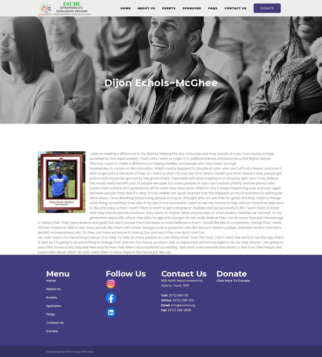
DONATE (267, 8)
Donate (52, 331)
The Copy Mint (77, 351)
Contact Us (54, 323)
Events (51, 297)
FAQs (50, 314)
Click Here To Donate (233, 280)
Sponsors (53, 306)
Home (51, 280)
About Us (53, 289)
